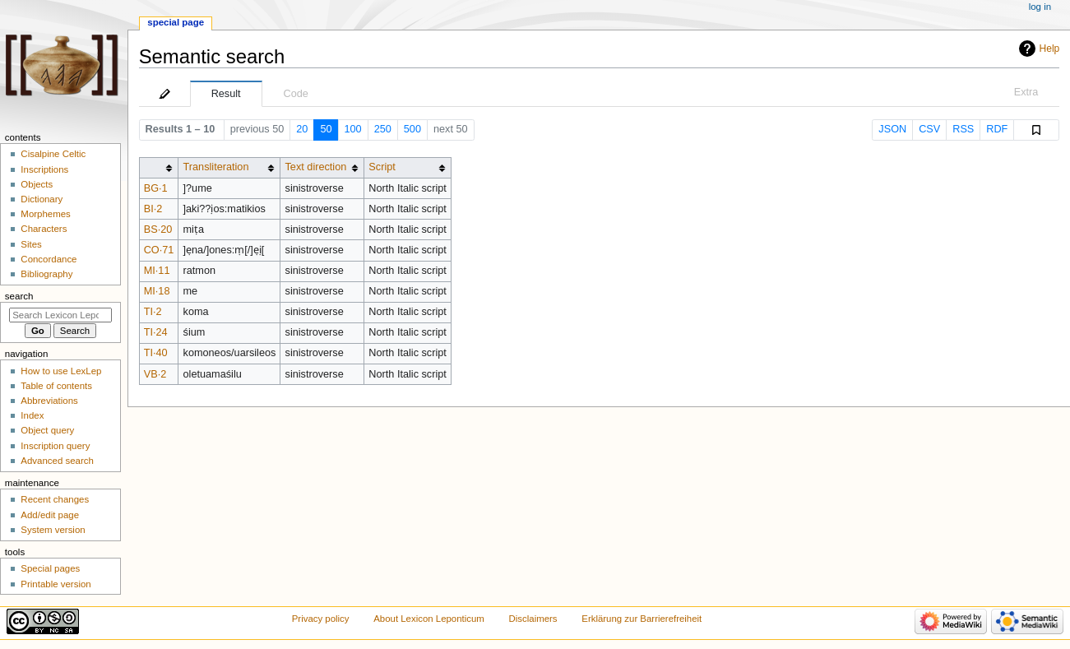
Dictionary (42, 199)
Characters (44, 229)
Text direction (316, 167)
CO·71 (159, 250)
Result (226, 94)
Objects (37, 184)
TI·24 (156, 332)
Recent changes (55, 499)
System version (53, 530)
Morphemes (45, 214)
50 (325, 129)
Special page (175, 22)
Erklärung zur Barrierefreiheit (641, 619)
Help (1050, 48)
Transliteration (216, 167)
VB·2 (155, 374)
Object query (47, 430)
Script (381, 167)
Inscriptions (44, 169)
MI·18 (157, 291)
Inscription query (55, 446)
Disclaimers (533, 619)
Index (32, 415)
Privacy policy (321, 619)
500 (412, 129)
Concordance (48, 259)
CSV (929, 129)
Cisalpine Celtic (53, 154)
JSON (892, 129)
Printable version (55, 584)
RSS (963, 129)
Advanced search (57, 461)
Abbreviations (49, 401)
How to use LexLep (61, 371)
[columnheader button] (158, 167)
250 (382, 129)
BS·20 (158, 229)
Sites (31, 244)
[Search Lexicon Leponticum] (60, 315)
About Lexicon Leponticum (428, 619)
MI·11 (157, 270)
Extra (1026, 92)
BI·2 (153, 209)
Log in (1040, 7)
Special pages (50, 568)
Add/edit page (50, 515)
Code (296, 94)
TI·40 (156, 353)
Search (19, 296)
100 (353, 129)
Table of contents (56, 386)
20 (302, 129)
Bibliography (46, 274)
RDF (996, 129)
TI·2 (153, 312)
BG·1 (156, 188)
